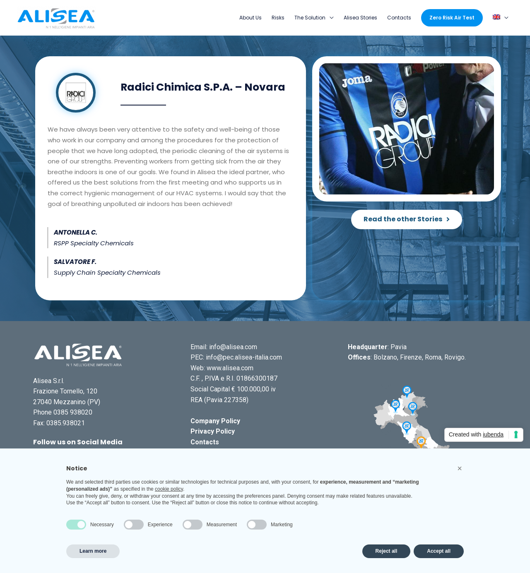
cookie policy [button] (169, 489)
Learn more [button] (93, 551)
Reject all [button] (387, 551)
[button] (406, 220)
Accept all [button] (438, 551)
